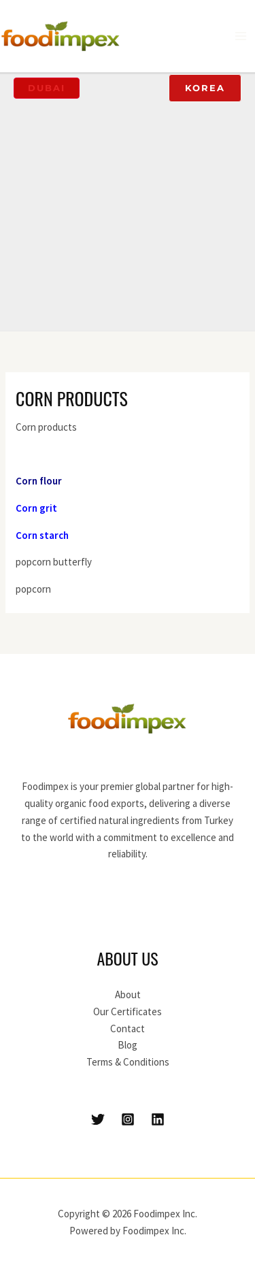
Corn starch (42, 535)
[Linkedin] (158, 1119)
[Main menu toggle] (241, 36)
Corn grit (36, 507)
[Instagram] (128, 1119)
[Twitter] (98, 1119)
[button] (47, 88)
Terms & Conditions (127, 1061)
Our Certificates (127, 1011)
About (128, 994)
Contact (127, 1028)
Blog (127, 1044)
